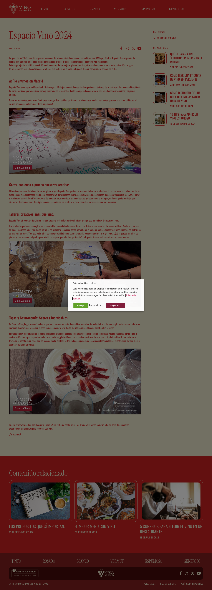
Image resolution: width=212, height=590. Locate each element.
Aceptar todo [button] (115, 305)
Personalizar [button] (95, 305)
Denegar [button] (81, 305)
